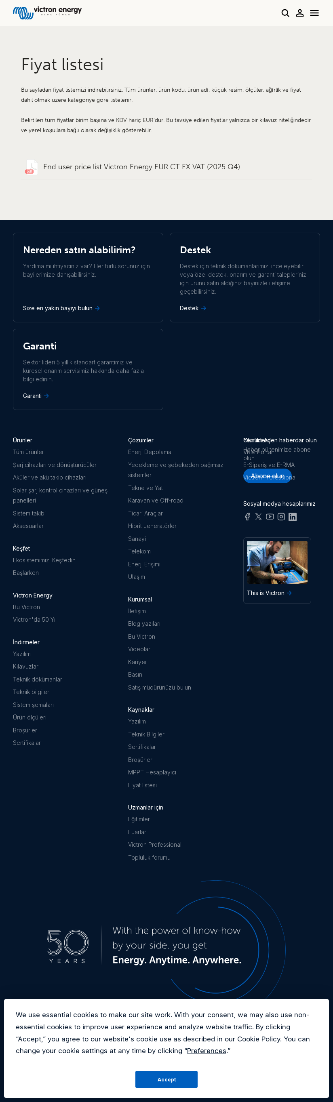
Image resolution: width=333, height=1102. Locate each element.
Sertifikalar (27, 742)
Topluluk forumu (149, 857)
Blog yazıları (144, 623)
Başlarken (26, 572)
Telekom (139, 551)
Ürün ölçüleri (29, 717)
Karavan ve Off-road (155, 500)
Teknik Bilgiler (146, 734)
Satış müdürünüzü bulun (159, 687)
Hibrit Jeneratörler (152, 525)
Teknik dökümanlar (37, 679)
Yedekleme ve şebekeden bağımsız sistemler (175, 470)
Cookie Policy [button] (258, 1039)
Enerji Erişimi (144, 564)
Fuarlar (137, 832)
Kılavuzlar (25, 666)
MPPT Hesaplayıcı (152, 772)
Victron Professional (154, 844)
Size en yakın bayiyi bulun (62, 308)
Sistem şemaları (33, 704)
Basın (135, 674)
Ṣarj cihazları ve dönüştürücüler (55, 464)
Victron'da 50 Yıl (35, 619)
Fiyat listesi (142, 785)
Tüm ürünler (28, 451)
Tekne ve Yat (145, 487)
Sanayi (137, 538)
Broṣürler (25, 730)
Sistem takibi (29, 513)
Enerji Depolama (149, 451)
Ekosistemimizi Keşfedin (44, 560)
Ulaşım (136, 576)
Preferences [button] (206, 1051)
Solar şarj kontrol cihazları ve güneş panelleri (60, 495)
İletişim (137, 611)
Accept (167, 1080)
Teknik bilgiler (31, 691)
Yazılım (22, 653)
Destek (194, 308)
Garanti (37, 396)
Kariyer (137, 661)
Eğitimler (139, 819)
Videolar (139, 649)
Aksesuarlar (28, 525)
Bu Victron (26, 607)
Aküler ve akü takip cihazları (49, 477)
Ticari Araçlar (145, 513)
